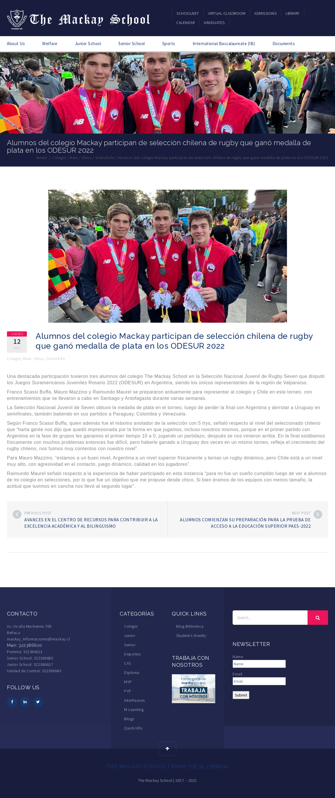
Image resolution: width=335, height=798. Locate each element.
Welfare (50, 43)
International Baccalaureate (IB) (224, 43)
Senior (129, 644)
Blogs (129, 718)
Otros (39, 358)
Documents (284, 43)
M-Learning (133, 709)
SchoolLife (55, 358)
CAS (127, 663)
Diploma (131, 672)
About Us (16, 43)
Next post (301, 513)
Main (27, 358)
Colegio (14, 358)
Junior (129, 635)
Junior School (88, 43)
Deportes (132, 654)
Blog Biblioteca (190, 626)
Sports (168, 43)
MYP (128, 681)
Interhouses (134, 700)
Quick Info (133, 728)
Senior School (131, 43)
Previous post (37, 513)
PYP (127, 691)
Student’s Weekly (191, 635)
